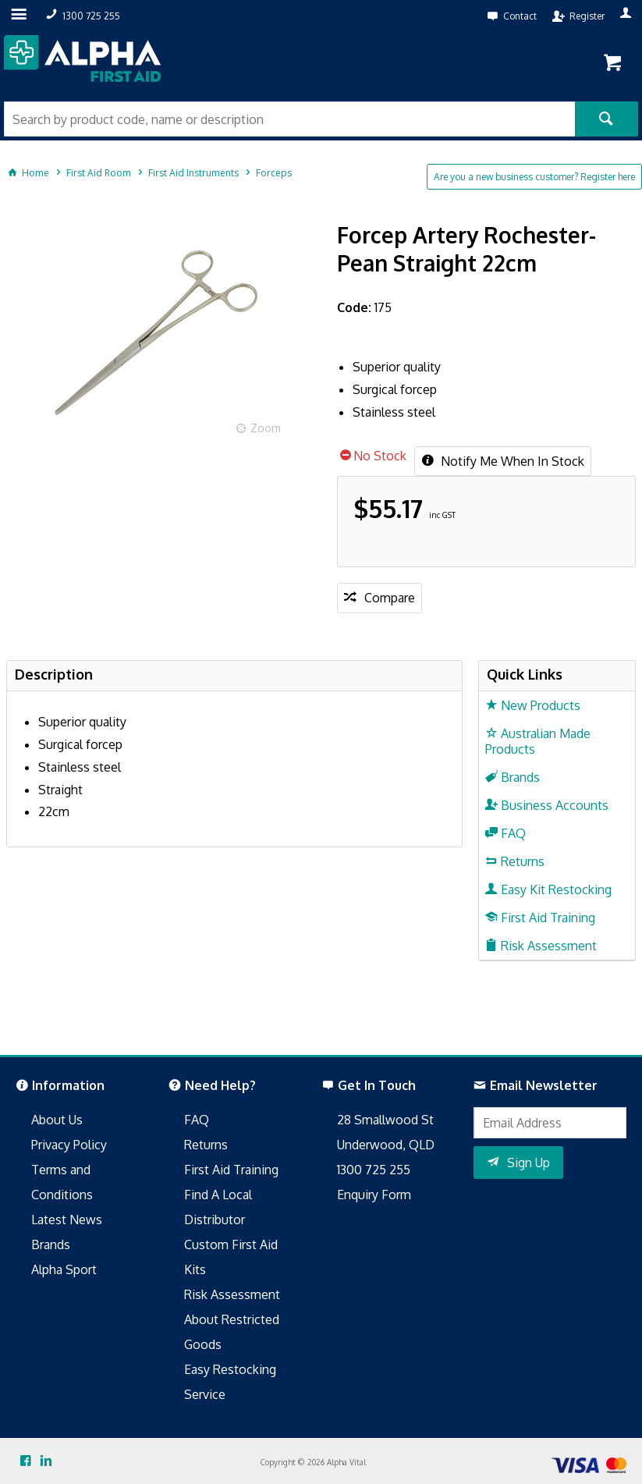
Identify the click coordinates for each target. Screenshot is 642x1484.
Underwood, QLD (386, 1144)
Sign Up (528, 1162)
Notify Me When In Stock (511, 461)
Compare (389, 597)
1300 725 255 (373, 1169)
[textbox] (289, 119)
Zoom (265, 428)
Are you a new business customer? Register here (534, 177)
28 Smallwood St (385, 1119)
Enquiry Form (374, 1194)
